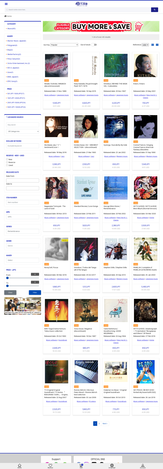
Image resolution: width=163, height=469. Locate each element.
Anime (152, 218)
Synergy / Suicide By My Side (115, 145)
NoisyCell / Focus (51, 267)
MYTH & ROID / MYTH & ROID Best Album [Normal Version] (145, 207)
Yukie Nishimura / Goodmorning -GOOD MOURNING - (112, 331)
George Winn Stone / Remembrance (112, 207)
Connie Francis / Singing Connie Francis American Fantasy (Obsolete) (143, 147)
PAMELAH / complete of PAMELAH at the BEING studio (145, 268)
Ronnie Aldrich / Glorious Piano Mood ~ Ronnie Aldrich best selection (85, 392)
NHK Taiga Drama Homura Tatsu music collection (55, 330)
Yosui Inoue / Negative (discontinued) (83, 330)
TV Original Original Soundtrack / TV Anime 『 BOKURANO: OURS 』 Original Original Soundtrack (56, 393)
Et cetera (92, 401)
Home (8, 16)
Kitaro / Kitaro (139, 84)
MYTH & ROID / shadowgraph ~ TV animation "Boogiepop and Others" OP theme (145, 331)
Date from (10, 176)
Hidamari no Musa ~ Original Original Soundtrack (115, 391)
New (10, 159)
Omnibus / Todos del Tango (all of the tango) (85, 268)
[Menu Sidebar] (6, 4)
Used (11, 165)
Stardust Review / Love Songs (86, 206)
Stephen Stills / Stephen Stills (115, 267)
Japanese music (63, 95)
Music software (49, 95)
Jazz (62, 156)
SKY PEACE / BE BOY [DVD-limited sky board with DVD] (144, 391)
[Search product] (154, 9)
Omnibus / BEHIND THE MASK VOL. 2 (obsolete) (115, 85)
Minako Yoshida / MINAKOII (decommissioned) (55, 85)
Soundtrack (63, 340)
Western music (122, 156)
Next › (105, 423)
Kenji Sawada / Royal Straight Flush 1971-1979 (85, 85)
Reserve (12, 162)
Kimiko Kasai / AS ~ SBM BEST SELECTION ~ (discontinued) (86, 146)
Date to (9, 184)
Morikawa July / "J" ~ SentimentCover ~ (52, 146)
